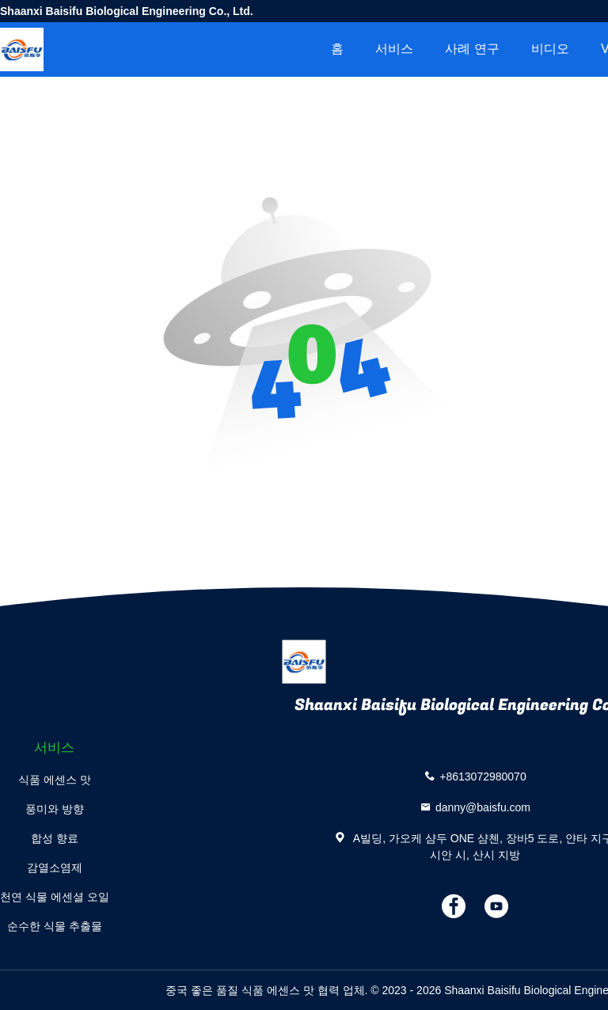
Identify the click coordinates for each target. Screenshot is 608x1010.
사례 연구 (472, 48)
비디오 (550, 48)
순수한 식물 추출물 (54, 926)
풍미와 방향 (54, 809)
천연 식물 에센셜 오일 (54, 896)
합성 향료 (54, 838)
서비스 (394, 48)
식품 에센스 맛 (54, 779)
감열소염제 (54, 867)
